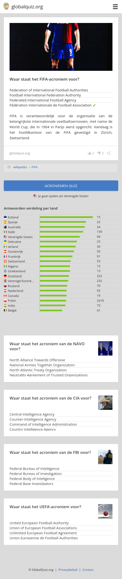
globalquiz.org (27, 6)
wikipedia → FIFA (25, 167)
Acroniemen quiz (61, 185)
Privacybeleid (67, 570)
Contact (88, 570)
